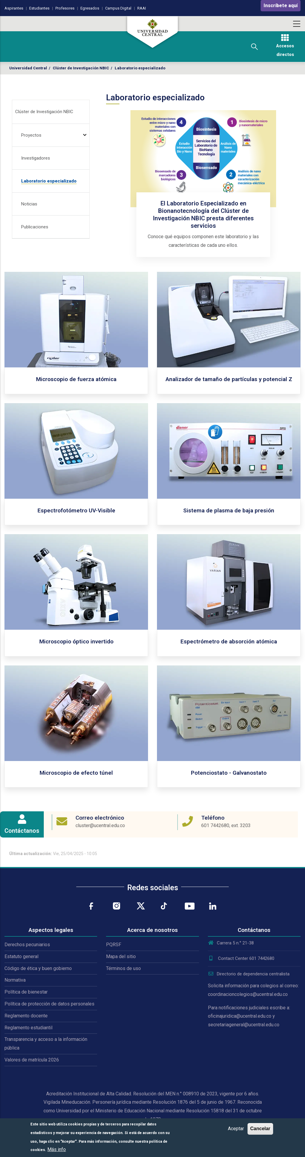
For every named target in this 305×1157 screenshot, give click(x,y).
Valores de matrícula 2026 (31, 1060)
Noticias (29, 204)
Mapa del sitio (121, 956)
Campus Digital (118, 8)
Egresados (89, 8)
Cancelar (260, 1128)
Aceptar (236, 1128)
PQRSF (113, 944)
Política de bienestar (26, 992)
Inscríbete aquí (281, 5)
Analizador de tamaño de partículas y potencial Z (229, 379)
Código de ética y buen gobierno (38, 968)
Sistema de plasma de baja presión (228, 510)
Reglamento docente (26, 1016)
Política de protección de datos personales (49, 1004)
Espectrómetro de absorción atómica (228, 641)
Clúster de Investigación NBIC (81, 68)
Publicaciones (34, 227)
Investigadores (35, 158)
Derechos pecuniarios (27, 944)
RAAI (141, 8)
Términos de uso (123, 968)
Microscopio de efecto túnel (76, 772)
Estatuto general (21, 956)
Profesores (64, 8)
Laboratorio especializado (49, 181)
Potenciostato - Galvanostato (229, 772)
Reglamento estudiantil (28, 1027)
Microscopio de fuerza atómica (76, 379)
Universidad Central (28, 68)
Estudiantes (39, 8)
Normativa (15, 980)
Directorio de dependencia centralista (249, 974)
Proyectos (31, 135)
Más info (56, 1149)
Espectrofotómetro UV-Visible (76, 510)
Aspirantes (13, 8)
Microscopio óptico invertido (76, 641)
